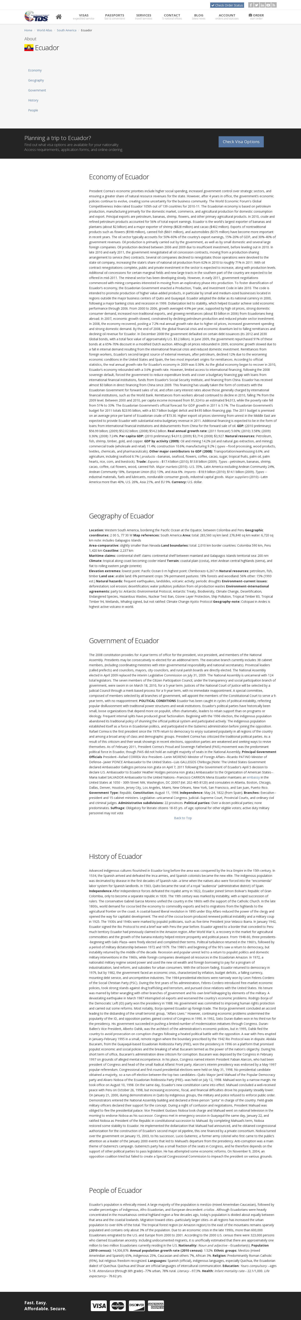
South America (66, 30)
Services (143, 16)
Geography (36, 80)
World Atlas (44, 30)
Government (37, 90)
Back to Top (183, 818)
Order (256, 16)
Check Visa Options (241, 140)
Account (227, 16)
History (33, 100)
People (33, 110)
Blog (198, 16)
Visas (83, 16)
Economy (35, 70)
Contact (172, 16)
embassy (253, 777)
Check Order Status (227, 5)
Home (28, 30)
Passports (115, 16)
